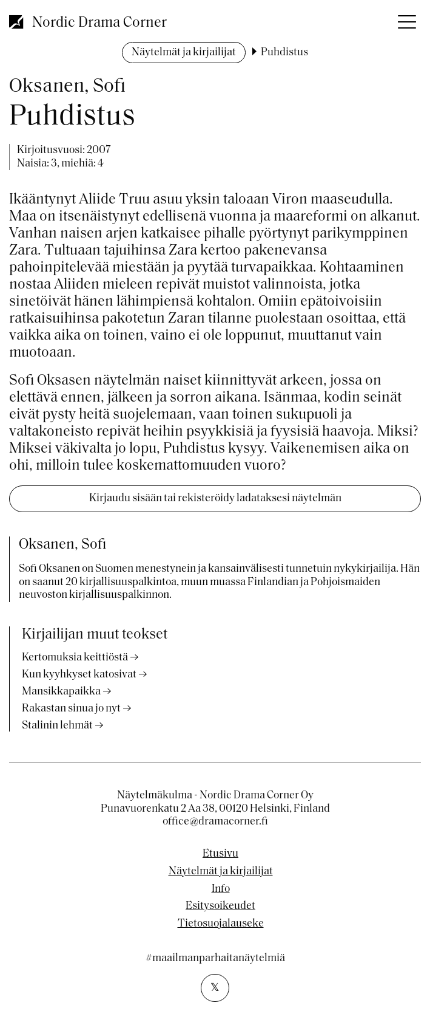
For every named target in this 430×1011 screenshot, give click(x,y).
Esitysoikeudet (220, 906)
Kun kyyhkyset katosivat (79, 674)
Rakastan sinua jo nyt (71, 709)
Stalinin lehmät (57, 726)
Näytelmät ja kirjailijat (184, 52)
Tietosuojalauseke (221, 924)
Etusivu (220, 854)
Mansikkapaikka (61, 691)
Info (221, 889)
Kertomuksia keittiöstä (75, 657)
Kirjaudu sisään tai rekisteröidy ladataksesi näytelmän (215, 498)
